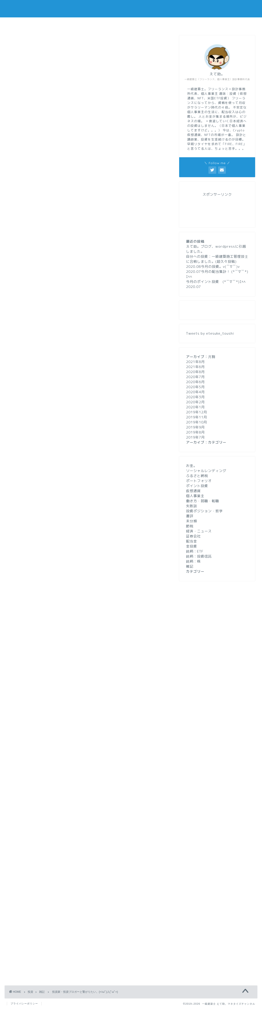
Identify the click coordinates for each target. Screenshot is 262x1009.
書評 (189, 516)
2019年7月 (195, 437)
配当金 (191, 541)
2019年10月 (196, 422)
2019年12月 (196, 412)
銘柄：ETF (194, 551)
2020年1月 (195, 407)
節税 (189, 526)
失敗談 (191, 506)
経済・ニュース (199, 531)
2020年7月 (195, 376)
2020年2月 (195, 402)
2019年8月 (195, 432)
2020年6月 (195, 382)
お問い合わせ (186, 23)
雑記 (11, 42)
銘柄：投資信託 (199, 556)
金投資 (191, 546)
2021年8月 (195, 361)
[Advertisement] (88, 577)
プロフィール (131, 23)
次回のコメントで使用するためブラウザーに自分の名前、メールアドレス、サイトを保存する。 (91, 910)
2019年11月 (196, 417)
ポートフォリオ (199, 480)
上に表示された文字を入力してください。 (41, 928)
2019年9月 (195, 427)
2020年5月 (195, 387)
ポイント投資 (197, 485)
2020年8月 (195, 371)
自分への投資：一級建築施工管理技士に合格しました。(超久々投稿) (217, 259)
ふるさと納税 (197, 475)
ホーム (75, 23)
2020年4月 (195, 392)
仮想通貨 (193, 490)
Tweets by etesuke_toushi (210, 333)
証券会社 (193, 536)
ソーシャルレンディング (206, 470)
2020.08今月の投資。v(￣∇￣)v (213, 266)
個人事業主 (195, 496)
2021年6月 (195, 366)
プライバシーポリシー (24, 1003)
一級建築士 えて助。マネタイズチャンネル (131, 8)
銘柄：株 (193, 561)
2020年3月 (195, 397)
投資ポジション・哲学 (204, 511)
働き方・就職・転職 (202, 501)
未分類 (191, 521)
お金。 (191, 465)
